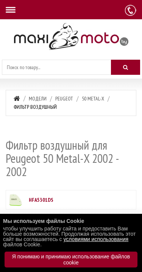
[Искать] (125, 67)
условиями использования (95, 239)
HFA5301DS (41, 199)
